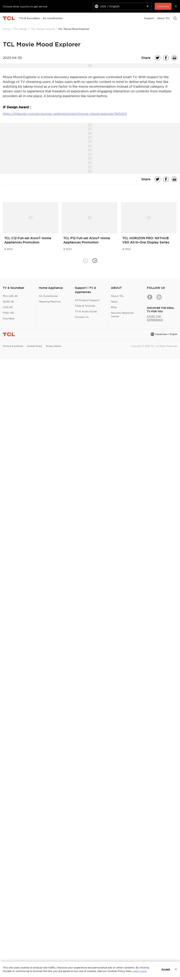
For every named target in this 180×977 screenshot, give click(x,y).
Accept (165, 969)
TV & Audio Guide (86, 311)
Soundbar (9, 318)
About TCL (117, 296)
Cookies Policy (34, 346)
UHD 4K (8, 307)
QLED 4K (8, 301)
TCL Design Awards (43, 28)
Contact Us (82, 317)
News (114, 301)
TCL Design (20, 28)
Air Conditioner (48, 296)
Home (6, 28)
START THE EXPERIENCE (155, 318)
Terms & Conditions (13, 346)
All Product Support (87, 300)
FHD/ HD (8, 312)
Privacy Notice (53, 346)
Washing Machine (49, 301)
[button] (94, 261)
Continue (163, 6)
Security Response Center (122, 314)
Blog (114, 307)
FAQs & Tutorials (85, 305)
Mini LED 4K (10, 296)
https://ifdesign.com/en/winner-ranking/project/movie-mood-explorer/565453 (65, 114)
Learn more (140, 971)
